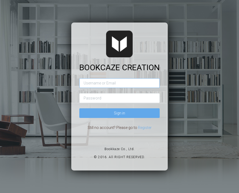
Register (145, 127)
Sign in (119, 113)
